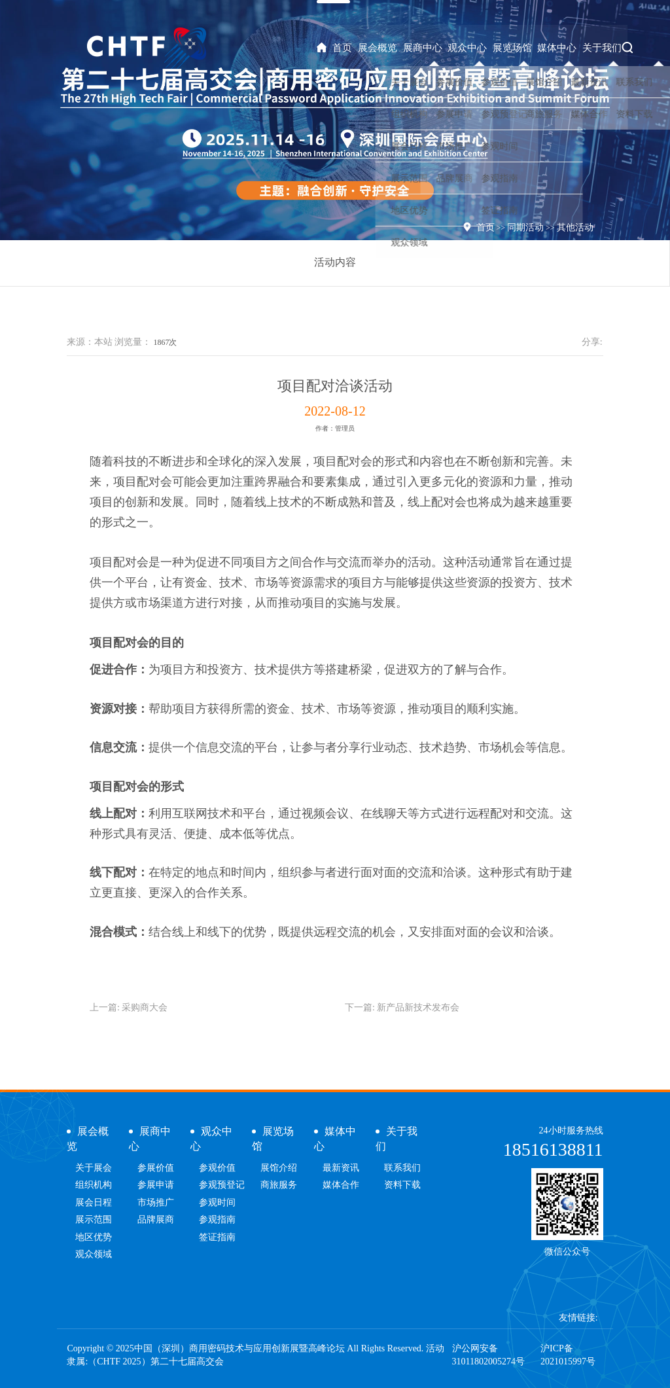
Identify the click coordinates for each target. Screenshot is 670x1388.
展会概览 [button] (388, 48)
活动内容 (335, 262)
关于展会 (93, 1168)
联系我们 (402, 1168)
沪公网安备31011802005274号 (488, 1355)
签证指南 (217, 1237)
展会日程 (93, 1202)
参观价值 (217, 1168)
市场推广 (155, 1202)
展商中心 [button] (431, 48)
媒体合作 (341, 1185)
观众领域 (93, 1254)
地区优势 (93, 1237)
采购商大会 (145, 1007)
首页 (347, 48)
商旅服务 (278, 1185)
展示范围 (93, 1219)
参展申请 (155, 1185)
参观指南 (217, 1219)
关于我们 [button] (603, 48)
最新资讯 (341, 1168)
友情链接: (578, 1318)
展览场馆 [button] (517, 48)
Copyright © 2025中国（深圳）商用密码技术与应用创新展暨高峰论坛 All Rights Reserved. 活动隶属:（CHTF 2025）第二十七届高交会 (255, 1355)
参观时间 (217, 1202)
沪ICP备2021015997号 (567, 1355)
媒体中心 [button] (560, 48)
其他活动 (575, 227)
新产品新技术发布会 (418, 1007)
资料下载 (402, 1185)
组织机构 (93, 1185)
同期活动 (525, 227)
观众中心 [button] (474, 48)
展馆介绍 (278, 1168)
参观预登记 (222, 1185)
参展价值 (155, 1168)
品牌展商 (155, 1219)
